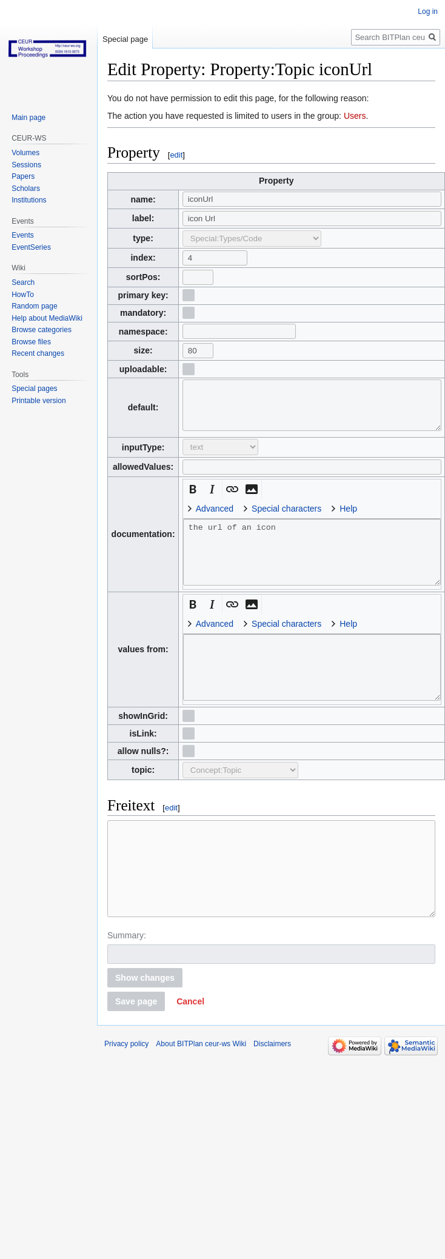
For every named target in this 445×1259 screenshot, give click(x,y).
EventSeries (31, 247)
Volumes (25, 153)
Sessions (26, 165)
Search (23, 282)
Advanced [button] (214, 518)
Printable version (38, 400)
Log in (428, 11)
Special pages (34, 388)
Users (355, 116)
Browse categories (42, 330)
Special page (125, 39)
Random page (34, 306)
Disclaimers (272, 1071)
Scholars (26, 188)
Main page (28, 117)
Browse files (31, 342)
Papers (23, 176)
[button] (192, 498)
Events (23, 235)
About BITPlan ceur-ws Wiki (201, 1071)
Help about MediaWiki (47, 318)
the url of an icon (312, 561)
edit (176, 154)
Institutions (29, 200)
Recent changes (38, 353)
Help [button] (348, 518)
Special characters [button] (286, 518)
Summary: (126, 962)
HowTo (23, 294)
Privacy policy (126, 1071)
